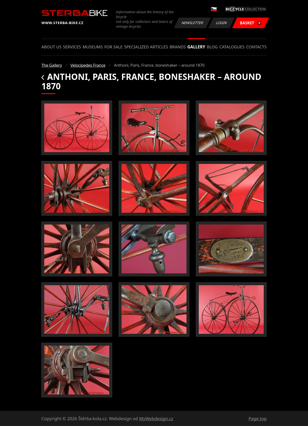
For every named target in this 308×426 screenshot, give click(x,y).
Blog (212, 47)
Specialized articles (146, 47)
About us (51, 47)
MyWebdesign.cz (156, 418)
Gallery (196, 47)
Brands (178, 47)
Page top (258, 418)
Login (221, 22)
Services (72, 47)
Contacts (256, 47)
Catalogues (231, 47)
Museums (93, 47)
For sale (113, 47)
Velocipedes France (88, 65)
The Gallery (51, 65)
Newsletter (192, 22)
